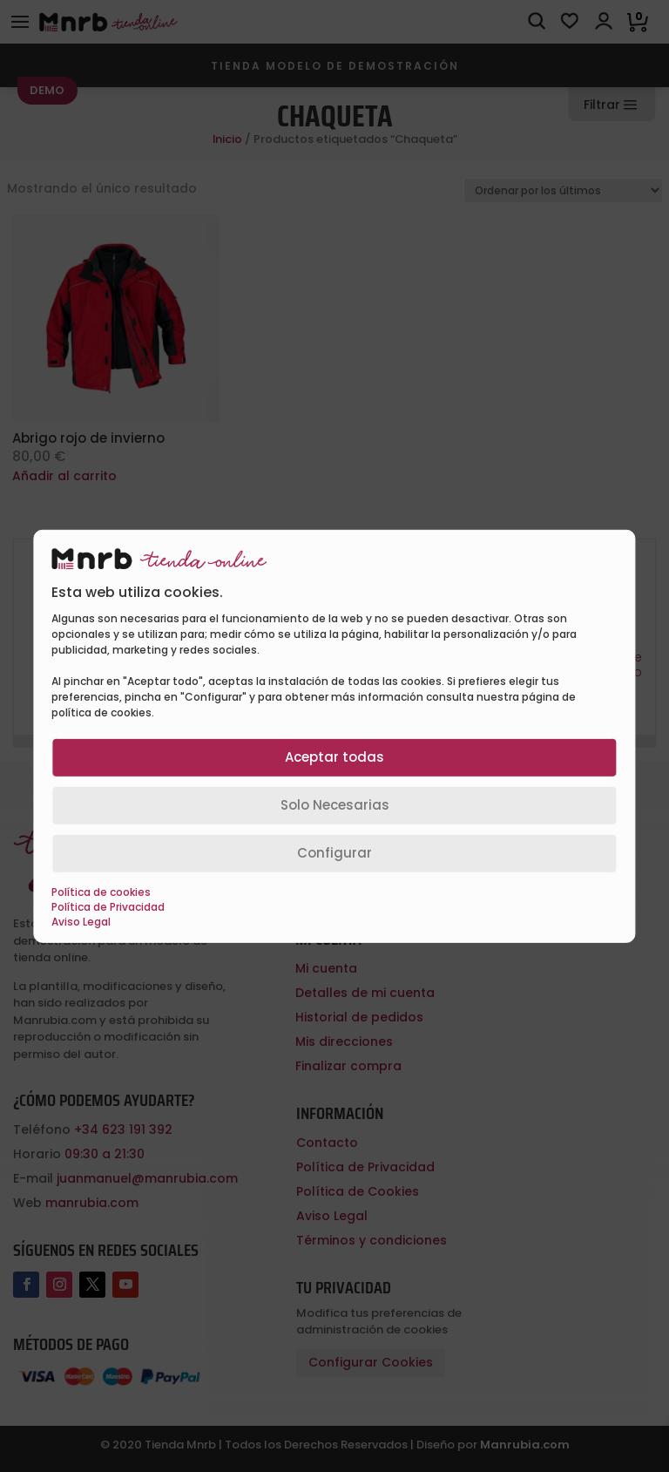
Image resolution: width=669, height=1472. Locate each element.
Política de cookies (101, 892)
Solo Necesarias (334, 805)
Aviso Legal (81, 922)
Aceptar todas (334, 757)
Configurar (334, 853)
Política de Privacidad (108, 907)
